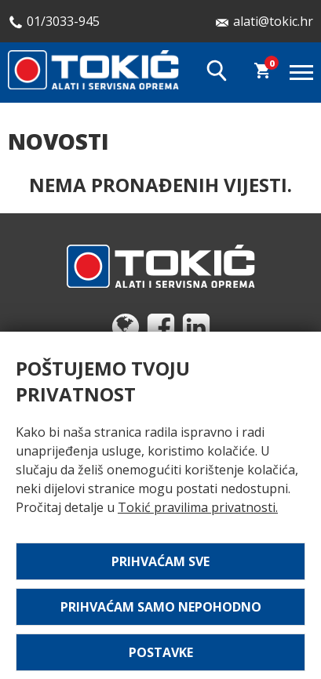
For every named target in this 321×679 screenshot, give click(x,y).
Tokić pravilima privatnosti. (198, 507)
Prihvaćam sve (160, 561)
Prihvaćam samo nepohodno (160, 606)
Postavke (161, 652)
